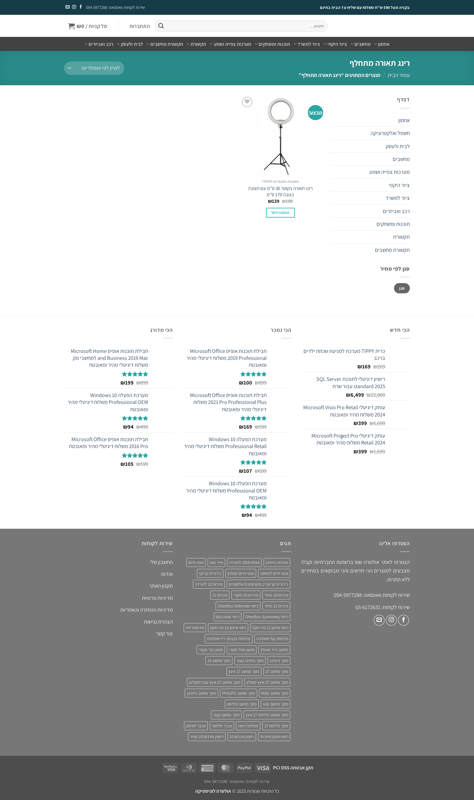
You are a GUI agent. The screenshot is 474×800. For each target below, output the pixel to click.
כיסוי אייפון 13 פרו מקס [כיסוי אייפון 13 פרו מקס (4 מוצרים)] (228, 627)
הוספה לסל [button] (280, 212)
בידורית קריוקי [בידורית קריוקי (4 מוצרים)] (210, 573)
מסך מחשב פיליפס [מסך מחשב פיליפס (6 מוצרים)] (242, 704)
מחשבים (360, 44)
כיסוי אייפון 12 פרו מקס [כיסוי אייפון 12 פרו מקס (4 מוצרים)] (270, 627)
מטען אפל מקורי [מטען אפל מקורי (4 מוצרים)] (241, 650)
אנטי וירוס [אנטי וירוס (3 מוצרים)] (196, 562)
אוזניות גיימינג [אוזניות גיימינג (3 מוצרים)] (277, 562)
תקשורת (196, 44)
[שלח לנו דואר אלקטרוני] (67, 7)
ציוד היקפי (335, 44)
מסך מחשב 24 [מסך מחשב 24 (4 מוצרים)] (218, 660)
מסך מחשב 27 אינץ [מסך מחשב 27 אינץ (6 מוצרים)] (243, 671)
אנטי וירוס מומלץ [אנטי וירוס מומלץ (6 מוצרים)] (240, 573)
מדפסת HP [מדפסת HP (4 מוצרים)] (195, 627)
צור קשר (164, 633)
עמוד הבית (399, 75)
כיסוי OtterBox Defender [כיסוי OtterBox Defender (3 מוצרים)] (238, 606)
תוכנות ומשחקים (272, 44)
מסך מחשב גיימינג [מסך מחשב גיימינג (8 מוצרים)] (201, 693)
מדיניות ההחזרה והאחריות (146, 609)
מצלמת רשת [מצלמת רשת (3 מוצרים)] (248, 726)
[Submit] (161, 26)
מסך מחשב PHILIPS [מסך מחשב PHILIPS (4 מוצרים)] (238, 693)
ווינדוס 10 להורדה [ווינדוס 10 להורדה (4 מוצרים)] (209, 584)
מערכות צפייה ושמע (230, 44)
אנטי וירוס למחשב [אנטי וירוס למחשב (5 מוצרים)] (274, 573)
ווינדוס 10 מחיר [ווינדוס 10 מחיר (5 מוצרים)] (276, 595)
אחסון (382, 44)
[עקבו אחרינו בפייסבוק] (80, 7)
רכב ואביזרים (98, 44)
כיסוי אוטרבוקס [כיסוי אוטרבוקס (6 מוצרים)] (227, 617)
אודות (167, 573)
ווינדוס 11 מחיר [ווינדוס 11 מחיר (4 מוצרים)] (276, 606)
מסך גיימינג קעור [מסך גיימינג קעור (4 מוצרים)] (250, 660)
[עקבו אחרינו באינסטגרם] (74, 7)
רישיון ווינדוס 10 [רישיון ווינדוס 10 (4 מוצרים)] (241, 736)
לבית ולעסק (130, 44)
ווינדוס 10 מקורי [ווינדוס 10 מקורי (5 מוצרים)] (245, 595)
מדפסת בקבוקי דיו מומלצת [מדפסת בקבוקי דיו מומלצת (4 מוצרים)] (228, 638)
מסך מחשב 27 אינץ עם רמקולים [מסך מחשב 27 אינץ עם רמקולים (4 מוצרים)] (214, 682)
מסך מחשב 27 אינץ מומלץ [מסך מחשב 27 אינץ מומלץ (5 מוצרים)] (267, 682)
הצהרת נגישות (158, 621)
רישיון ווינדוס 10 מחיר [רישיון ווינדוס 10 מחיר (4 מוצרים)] (207, 736)
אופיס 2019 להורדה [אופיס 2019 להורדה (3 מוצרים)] (244, 562)
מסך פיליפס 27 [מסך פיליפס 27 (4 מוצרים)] (276, 726)
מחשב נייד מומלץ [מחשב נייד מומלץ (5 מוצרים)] (274, 650)
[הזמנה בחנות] (94, 68)
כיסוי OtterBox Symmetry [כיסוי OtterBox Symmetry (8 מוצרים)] (266, 617)
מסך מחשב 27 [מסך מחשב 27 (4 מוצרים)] (276, 671)
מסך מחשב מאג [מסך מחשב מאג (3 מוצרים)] (275, 704)
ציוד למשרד (306, 44)
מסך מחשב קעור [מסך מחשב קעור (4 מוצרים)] (226, 715)
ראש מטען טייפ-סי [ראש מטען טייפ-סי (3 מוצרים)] (274, 736)
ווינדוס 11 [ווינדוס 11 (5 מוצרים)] (219, 595)
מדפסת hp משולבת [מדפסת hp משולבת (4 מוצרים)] (272, 638)
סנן (402, 288)
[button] (139, 26)
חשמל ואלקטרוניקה (390, 133)
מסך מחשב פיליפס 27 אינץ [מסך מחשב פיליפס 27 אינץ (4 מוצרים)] (267, 715)
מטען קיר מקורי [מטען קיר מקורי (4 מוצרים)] (210, 650)
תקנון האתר (161, 585)
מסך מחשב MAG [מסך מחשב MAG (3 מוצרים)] (274, 693)
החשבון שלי (161, 562)
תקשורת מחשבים (164, 44)
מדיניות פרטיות (157, 597)
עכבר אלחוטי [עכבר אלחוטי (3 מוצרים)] (222, 726)
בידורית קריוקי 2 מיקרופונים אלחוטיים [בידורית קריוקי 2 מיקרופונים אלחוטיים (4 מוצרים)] (258, 584)
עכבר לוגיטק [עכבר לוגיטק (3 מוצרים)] (196, 726)
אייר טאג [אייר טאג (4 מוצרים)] (216, 562)
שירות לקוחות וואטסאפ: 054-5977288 (115, 7)
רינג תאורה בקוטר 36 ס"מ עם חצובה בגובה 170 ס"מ (280, 191)
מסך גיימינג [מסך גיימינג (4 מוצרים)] (279, 660)
